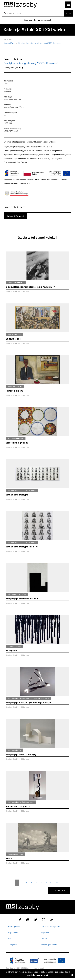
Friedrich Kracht (15, 59)
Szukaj (68, 13)
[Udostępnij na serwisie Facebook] (22, 68)
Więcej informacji (15, 216)
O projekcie (12, 944)
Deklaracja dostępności (50, 926)
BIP (9, 938)
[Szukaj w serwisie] (33, 13)
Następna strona (59, 890)
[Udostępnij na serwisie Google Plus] (16, 68)
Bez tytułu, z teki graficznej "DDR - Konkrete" (43, 43)
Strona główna (10, 43)
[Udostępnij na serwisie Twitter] (20, 68)
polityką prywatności (37, 975)
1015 (58, 882)
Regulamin (45, 932)
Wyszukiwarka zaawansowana (37, 20)
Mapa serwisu (13, 932)
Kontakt (44, 938)
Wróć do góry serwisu (50, 944)
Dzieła (21, 43)
